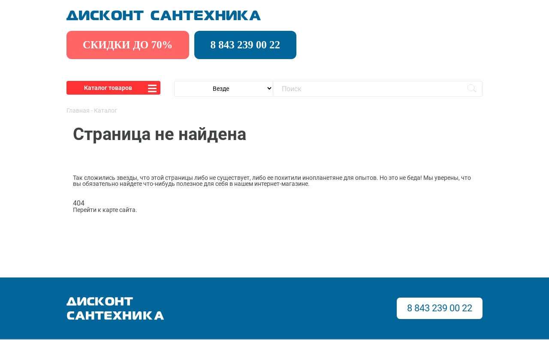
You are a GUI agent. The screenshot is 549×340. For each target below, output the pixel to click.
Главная (78, 110)
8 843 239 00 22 (246, 45)
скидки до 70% (128, 45)
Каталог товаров (108, 87)
